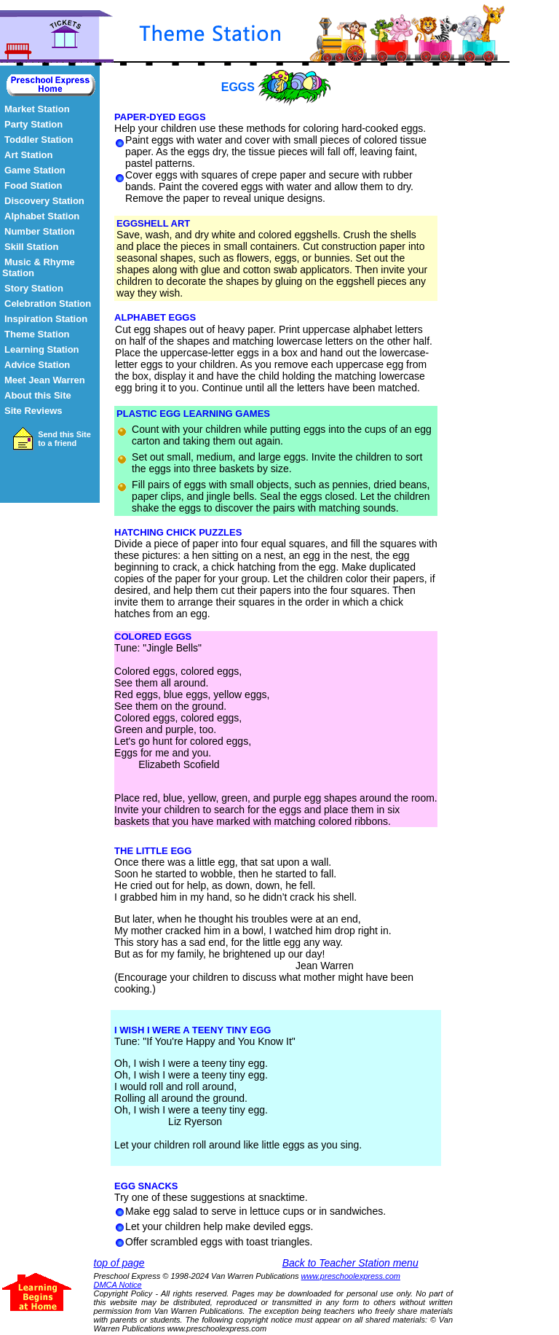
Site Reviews (33, 410)
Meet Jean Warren (44, 380)
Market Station (37, 108)
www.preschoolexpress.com (350, 1276)
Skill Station (31, 246)
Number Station (39, 231)
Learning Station (41, 349)
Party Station (33, 124)
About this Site (37, 395)
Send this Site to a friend (64, 438)
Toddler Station (38, 139)
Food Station (33, 185)
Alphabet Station (41, 216)
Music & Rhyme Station (38, 267)
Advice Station (37, 364)
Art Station (28, 154)
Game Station (35, 170)
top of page (119, 1263)
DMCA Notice (118, 1284)
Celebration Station (47, 303)
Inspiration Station (45, 318)
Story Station (33, 288)
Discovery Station (44, 200)
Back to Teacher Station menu (350, 1263)
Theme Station (37, 334)
